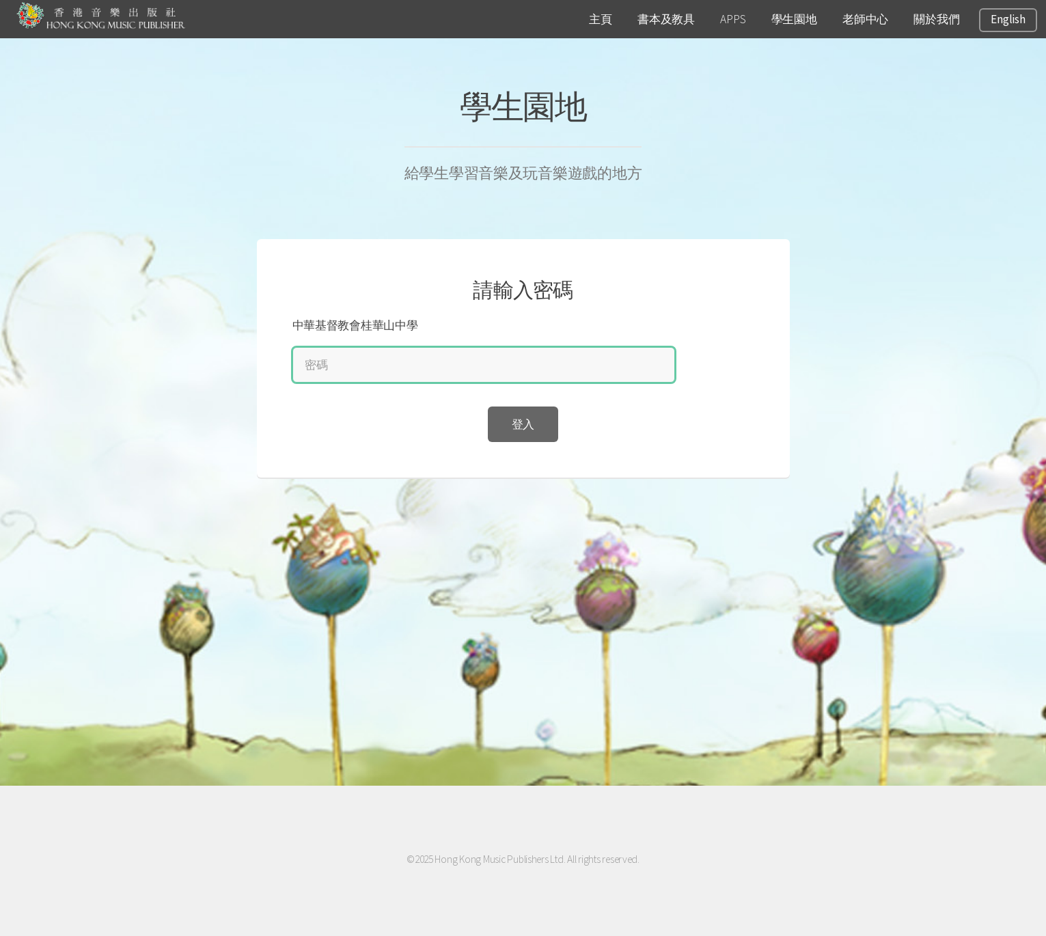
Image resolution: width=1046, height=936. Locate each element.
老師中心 (865, 19)
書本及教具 (666, 19)
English (1008, 19)
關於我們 (936, 19)
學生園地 (794, 19)
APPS (732, 19)
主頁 (600, 19)
